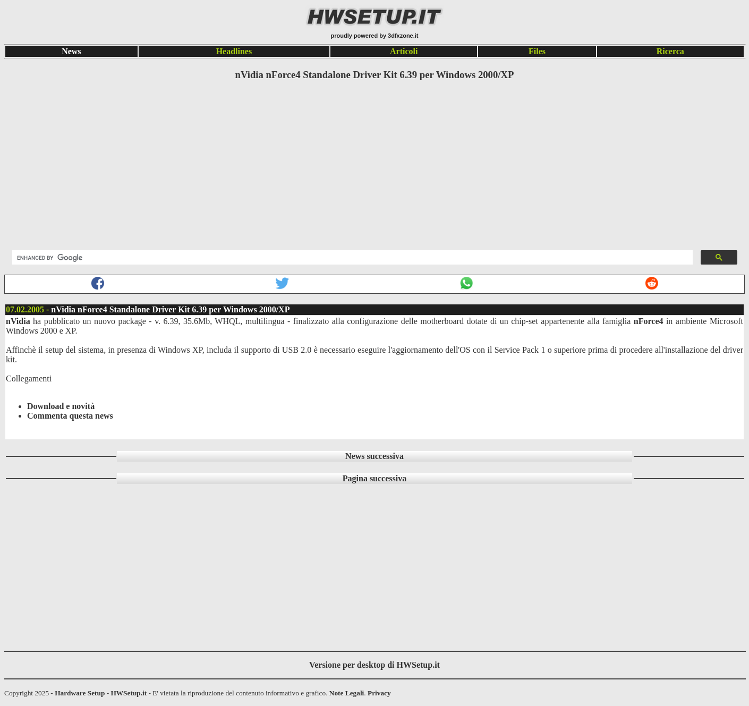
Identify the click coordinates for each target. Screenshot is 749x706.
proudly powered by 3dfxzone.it (374, 35)
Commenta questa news (70, 415)
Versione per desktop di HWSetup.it (374, 664)
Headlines (234, 51)
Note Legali (346, 693)
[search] (351, 257)
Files (537, 51)
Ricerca (670, 51)
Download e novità (61, 406)
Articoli (404, 51)
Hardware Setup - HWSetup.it (101, 693)
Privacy (379, 693)
